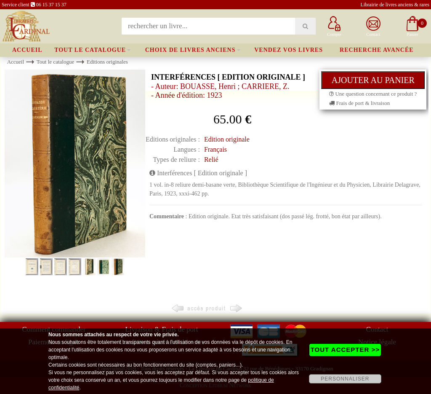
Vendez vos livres (288, 50)
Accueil (27, 50)
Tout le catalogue (90, 50)
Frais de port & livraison (359, 103)
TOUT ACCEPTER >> (345, 349)
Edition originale (227, 139)
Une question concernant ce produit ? (373, 94)
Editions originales (107, 62)
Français (215, 149)
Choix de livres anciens (190, 50)
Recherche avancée (377, 50)
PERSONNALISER (345, 379)
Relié (211, 159)
